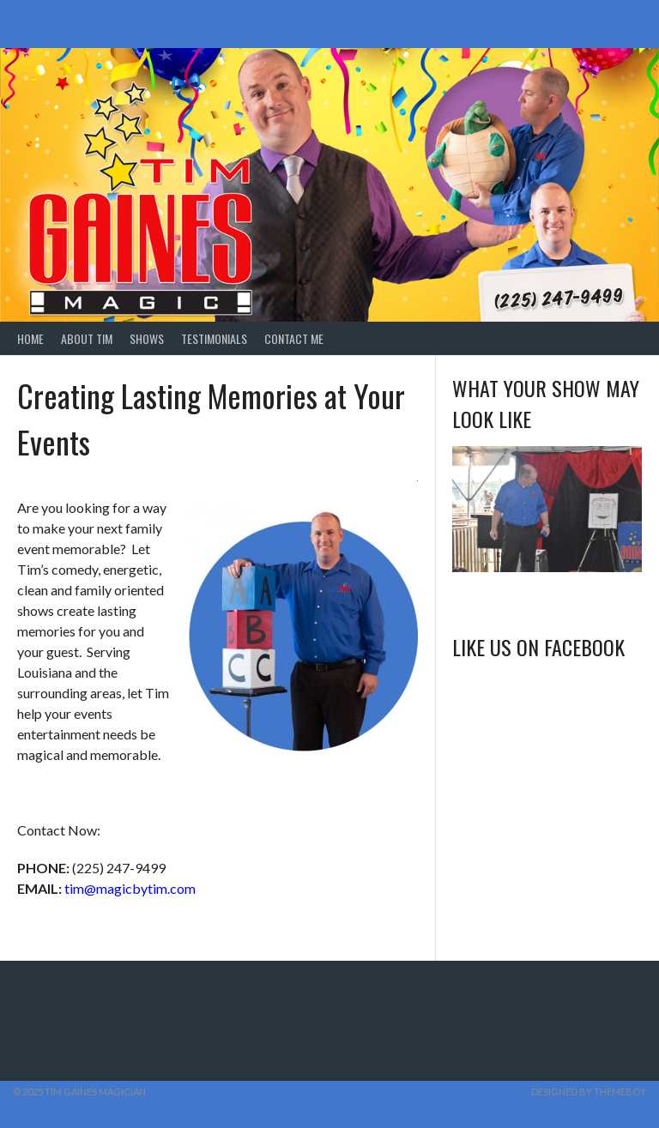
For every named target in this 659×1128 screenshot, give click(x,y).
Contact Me (293, 338)
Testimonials (214, 338)
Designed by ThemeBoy (588, 1091)
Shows (147, 338)
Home (30, 338)
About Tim (86, 338)
